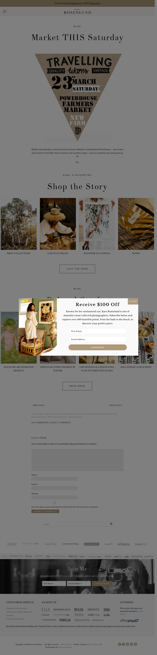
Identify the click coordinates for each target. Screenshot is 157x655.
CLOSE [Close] (133, 301)
